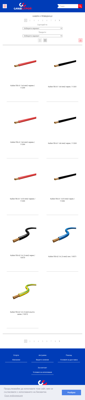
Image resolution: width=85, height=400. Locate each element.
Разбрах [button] (71, 392)
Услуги (16, 355)
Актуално (42, 355)
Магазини (16, 359)
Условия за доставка (69, 359)
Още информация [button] (13, 396)
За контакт (42, 367)
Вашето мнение (42, 359)
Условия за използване (42, 372)
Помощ (69, 355)
